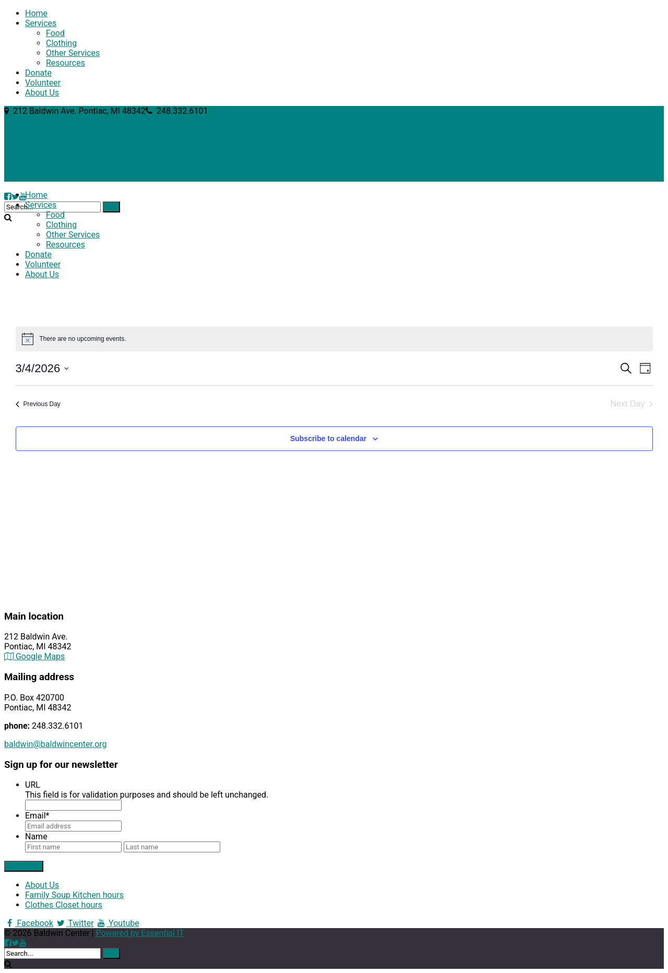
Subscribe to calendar (328, 438)
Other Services (73, 53)
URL (32, 785)
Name (36, 836)
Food (55, 33)
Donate (38, 73)
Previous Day (38, 404)
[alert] (334, 338)
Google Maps (34, 656)
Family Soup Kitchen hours (74, 895)
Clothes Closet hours (63, 905)
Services (40, 23)
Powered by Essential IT (140, 933)
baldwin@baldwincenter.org (55, 744)
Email (37, 816)
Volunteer (43, 83)
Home (36, 13)
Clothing (61, 43)
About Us (42, 93)
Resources (65, 63)
